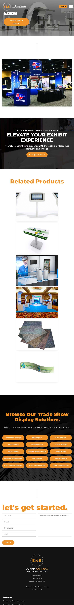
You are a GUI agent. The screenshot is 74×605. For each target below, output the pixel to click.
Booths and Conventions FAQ (13, 573)
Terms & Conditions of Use (53, 601)
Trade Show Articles (10, 502)
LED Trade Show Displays (18, 344)
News (5, 514)
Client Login (7, 510)
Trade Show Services (42, 351)
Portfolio (6, 506)
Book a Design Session (17, 21)
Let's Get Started (37, 158)
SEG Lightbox (42, 344)
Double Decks (18, 336)
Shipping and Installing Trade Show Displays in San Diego (23, 518)
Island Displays (42, 329)
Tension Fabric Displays (42, 336)
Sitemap (6, 565)
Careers (6, 542)
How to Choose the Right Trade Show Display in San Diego (23, 522)
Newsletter (7, 554)
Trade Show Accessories (18, 351)
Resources (7, 483)
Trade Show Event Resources (13, 487)
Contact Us (7, 561)
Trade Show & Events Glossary (14, 490)
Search (5, 558)
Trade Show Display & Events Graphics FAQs (19, 581)
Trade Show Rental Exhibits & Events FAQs (18, 577)
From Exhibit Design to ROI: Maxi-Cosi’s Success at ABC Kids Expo (26, 530)
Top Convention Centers (12, 498)
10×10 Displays (42, 322)
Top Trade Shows (9, 494)
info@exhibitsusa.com (37, 467)
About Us (7, 534)
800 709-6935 (38, 461)
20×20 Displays (18, 329)
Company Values (9, 538)
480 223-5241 (37, 475)
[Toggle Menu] (71, 7)
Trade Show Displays (18, 322)
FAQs (5, 569)
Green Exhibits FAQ (10, 589)
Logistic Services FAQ (10, 585)
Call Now (63, 7)
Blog (4, 550)
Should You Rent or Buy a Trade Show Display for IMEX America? (26, 526)
